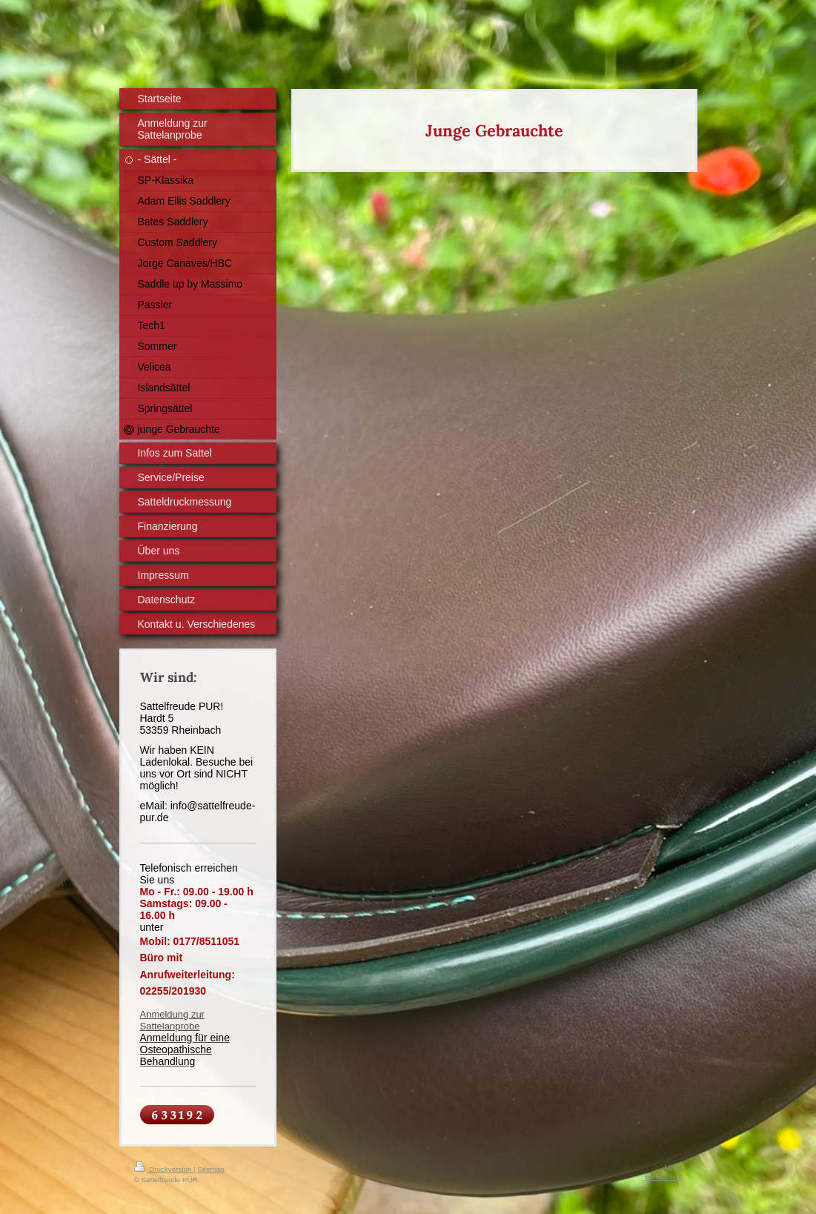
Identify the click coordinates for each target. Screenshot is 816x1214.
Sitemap (210, 1169)
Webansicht (663, 1176)
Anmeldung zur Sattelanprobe (172, 1020)
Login (674, 1166)
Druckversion (164, 1169)
